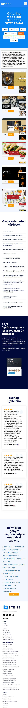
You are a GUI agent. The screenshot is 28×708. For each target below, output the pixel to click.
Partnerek (5, 703)
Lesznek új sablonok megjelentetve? (13, 302)
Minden (5, 29)
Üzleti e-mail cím (7, 671)
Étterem (21, 33)
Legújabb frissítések (8, 639)
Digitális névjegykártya (8, 669)
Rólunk (4, 694)
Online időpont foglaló (8, 682)
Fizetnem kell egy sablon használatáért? (13, 266)
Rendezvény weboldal (8, 658)
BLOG (11, 547)
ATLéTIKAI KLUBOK (9, 585)
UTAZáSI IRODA (13, 550)
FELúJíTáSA (7, 567)
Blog (17, 29)
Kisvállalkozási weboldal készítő (11, 667)
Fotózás (22, 29)
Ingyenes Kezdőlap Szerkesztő (10, 651)
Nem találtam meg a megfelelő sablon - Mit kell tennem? (13, 244)
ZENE (4, 550)
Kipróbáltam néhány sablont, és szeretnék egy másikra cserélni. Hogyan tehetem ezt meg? (13, 290)
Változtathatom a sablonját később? (12, 239)
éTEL (14, 567)
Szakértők (5, 705)
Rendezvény (13, 33)
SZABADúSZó (7, 591)
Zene (6, 33)
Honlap (4, 623)
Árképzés (5, 626)
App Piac (7, 637)
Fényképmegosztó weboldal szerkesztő (13, 655)
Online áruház (14, 40)
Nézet (5, 87)
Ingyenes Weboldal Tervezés (10, 687)
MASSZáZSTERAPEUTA (11, 555)
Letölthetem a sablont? (9, 254)
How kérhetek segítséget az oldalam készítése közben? (12, 307)
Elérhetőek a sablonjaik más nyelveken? (13, 271)
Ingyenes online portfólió (9, 664)
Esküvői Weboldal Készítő (9, 662)
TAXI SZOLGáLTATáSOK (11, 576)
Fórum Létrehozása (8, 676)
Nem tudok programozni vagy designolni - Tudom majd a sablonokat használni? (14, 276)
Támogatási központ (8, 696)
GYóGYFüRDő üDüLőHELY (11, 582)
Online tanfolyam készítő (9, 678)
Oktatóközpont (7, 699)
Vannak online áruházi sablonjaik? (11, 258)
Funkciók (5, 628)
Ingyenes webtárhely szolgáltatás (11, 685)
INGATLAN (6, 561)
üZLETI (5, 547)
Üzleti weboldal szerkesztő (10, 653)
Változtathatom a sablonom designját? (13, 249)
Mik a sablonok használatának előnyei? (13, 235)
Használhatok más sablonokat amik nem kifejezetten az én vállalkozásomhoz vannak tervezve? (13, 282)
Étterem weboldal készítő (9, 680)
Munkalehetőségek (10, 701)
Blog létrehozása (7, 673)
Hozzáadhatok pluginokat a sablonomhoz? (10, 296)
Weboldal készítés (7, 644)
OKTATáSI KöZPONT (9, 588)
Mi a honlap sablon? (8, 231)
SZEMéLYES (21, 558)
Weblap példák (6, 632)
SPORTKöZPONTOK (9, 558)
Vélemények (6, 630)
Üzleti (11, 29)
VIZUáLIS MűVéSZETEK (11, 552)
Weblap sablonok (7, 634)
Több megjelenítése (14, 594)
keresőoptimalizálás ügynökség (11, 689)
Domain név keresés (8, 649)
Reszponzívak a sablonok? (10, 262)
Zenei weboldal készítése (9, 660)
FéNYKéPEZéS (19, 547)
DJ (21, 550)
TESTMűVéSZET (8, 579)
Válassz (10, 87)
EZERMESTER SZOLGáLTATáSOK (14, 564)
